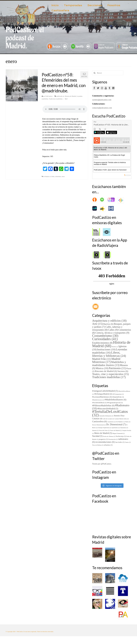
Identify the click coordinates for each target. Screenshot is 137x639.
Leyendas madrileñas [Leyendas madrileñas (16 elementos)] (109, 351)
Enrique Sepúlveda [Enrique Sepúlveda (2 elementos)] (104, 427)
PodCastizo (48, 96)
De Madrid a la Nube (48, 176)
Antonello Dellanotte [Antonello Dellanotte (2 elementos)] (106, 416)
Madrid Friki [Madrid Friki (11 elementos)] (101, 358)
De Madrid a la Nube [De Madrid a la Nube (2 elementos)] (123, 421)
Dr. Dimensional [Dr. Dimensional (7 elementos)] (116, 424)
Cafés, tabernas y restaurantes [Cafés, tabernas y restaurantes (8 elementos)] (107, 328)
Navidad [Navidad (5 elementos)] (97, 436)
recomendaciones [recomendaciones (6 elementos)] (105, 442)
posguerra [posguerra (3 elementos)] (103, 439)
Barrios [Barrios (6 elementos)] (108, 324)
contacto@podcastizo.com (102, 108)
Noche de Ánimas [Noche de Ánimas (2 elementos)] (109, 436)
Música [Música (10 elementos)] (102, 368)
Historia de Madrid (70, 96)
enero (63, 176)
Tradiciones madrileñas (56, 99)
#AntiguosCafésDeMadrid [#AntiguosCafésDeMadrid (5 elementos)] (105, 391)
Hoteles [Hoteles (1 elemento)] (115, 346)
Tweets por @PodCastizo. (102, 464)
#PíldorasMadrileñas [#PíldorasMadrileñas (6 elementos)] (103, 405)
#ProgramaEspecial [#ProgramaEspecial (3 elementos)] (115, 403)
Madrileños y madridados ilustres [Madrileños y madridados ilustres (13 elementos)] (109, 363)
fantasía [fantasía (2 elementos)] (95, 430)
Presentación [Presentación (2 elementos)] (113, 439)
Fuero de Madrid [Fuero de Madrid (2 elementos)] (116, 430)
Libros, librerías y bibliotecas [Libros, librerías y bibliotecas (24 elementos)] (109, 354)
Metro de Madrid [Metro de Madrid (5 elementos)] (103, 433)
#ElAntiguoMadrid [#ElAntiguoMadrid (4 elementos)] (103, 394)
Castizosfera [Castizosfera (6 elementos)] (99, 421)
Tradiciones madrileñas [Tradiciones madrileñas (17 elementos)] (109, 377)
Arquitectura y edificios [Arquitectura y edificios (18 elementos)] (109, 320)
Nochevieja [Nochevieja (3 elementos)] (121, 436)
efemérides (58, 176)
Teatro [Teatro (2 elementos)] (128, 442)
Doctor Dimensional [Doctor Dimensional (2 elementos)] (99, 425)
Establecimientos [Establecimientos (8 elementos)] (102, 342)
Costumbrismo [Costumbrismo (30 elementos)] (105, 335)
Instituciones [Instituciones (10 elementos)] (106, 349)
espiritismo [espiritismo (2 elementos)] (115, 427)
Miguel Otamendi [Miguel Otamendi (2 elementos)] (118, 433)
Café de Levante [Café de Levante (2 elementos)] (108, 419)
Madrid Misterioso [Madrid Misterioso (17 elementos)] (106, 360)
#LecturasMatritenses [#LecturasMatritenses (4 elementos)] (102, 397)
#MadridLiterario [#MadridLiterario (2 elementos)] (98, 400)
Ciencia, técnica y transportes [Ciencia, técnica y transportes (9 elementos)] (112, 332)
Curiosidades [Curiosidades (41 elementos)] (105, 339)
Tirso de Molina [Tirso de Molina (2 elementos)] (97, 445)
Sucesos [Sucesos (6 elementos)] (122, 371)
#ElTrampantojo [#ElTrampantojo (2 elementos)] (118, 394)
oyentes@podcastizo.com (101, 100)
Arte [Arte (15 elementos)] (97, 323)
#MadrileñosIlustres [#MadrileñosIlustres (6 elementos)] (115, 399)
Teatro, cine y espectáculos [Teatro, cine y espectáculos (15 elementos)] (110, 374)
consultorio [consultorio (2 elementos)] (111, 421)
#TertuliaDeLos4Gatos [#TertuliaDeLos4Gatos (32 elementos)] (110, 413)
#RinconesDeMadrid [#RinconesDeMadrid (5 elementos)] (107, 408)
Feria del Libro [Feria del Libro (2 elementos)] (104, 430)
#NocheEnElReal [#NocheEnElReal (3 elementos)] (99, 403)
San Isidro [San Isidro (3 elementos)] (119, 442)
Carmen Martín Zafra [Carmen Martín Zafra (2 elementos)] (122, 419)
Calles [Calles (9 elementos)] (113, 329)
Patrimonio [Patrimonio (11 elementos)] (117, 368)
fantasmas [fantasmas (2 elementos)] (124, 427)
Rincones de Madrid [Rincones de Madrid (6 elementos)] (106, 371)
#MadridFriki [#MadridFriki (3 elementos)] (118, 397)
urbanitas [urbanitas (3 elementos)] (108, 445)
